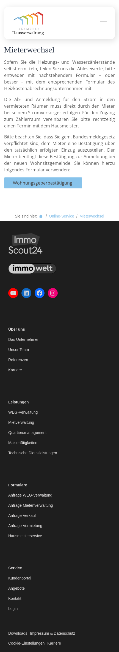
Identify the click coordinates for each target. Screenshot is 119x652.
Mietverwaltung (21, 422)
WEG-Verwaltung (23, 412)
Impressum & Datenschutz (52, 633)
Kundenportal (19, 578)
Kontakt (14, 598)
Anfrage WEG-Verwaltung (30, 495)
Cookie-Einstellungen (26, 643)
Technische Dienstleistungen (32, 453)
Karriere (15, 370)
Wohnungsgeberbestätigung (43, 183)
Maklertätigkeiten (22, 443)
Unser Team (18, 349)
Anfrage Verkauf (22, 515)
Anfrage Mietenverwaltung (30, 505)
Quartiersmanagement (27, 432)
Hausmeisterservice (25, 536)
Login (13, 608)
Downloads (17, 633)
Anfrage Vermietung (25, 525)
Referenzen (18, 360)
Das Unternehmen (24, 339)
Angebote (16, 588)
